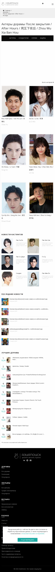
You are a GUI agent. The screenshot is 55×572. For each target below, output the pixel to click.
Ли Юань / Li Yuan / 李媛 (10, 167)
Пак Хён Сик (46, 240)
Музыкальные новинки (9, 504)
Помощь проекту (7, 545)
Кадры (43, 38)
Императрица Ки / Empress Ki (22, 409)
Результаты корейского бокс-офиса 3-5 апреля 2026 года (29, 319)
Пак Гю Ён (19, 240)
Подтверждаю (27, 540)
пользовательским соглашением (33, 534)
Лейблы (4, 510)
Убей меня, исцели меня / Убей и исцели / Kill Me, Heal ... (28, 358)
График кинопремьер (9, 491)
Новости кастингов (12, 234)
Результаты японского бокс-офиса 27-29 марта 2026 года (29, 339)
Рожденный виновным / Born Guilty (20, 262)
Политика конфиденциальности (12, 557)
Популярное (6, 477)
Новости (4, 520)
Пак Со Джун (20, 257)
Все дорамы (6, 471)
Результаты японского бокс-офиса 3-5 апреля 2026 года (28, 299)
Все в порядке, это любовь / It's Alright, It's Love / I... (28, 434)
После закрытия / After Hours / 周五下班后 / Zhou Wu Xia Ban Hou (27, 28)
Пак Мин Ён (46, 273)
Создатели (24, 38)
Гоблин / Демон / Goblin (20, 417)
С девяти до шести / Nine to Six (47, 261)
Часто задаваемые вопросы (11, 554)
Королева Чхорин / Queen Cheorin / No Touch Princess (27, 401)
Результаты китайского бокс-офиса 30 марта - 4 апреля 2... (29, 309)
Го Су (44, 257)
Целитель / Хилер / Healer (21, 366)
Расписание (5, 474)
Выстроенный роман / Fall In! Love (21, 245)
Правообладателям (8, 548)
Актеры (12, 38)
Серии (34, 38)
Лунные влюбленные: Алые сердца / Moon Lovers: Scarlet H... (28, 384)
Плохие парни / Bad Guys (21, 426)
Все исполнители (7, 507)
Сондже (18, 273)
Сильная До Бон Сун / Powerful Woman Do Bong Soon (29, 375)
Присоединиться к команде (11, 551)
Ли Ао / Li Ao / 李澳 (36, 119)
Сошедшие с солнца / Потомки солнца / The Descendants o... (26, 392)
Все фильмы (6, 488)
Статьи (4, 523)
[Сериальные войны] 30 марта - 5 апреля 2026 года (26, 329)
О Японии (5, 526)
